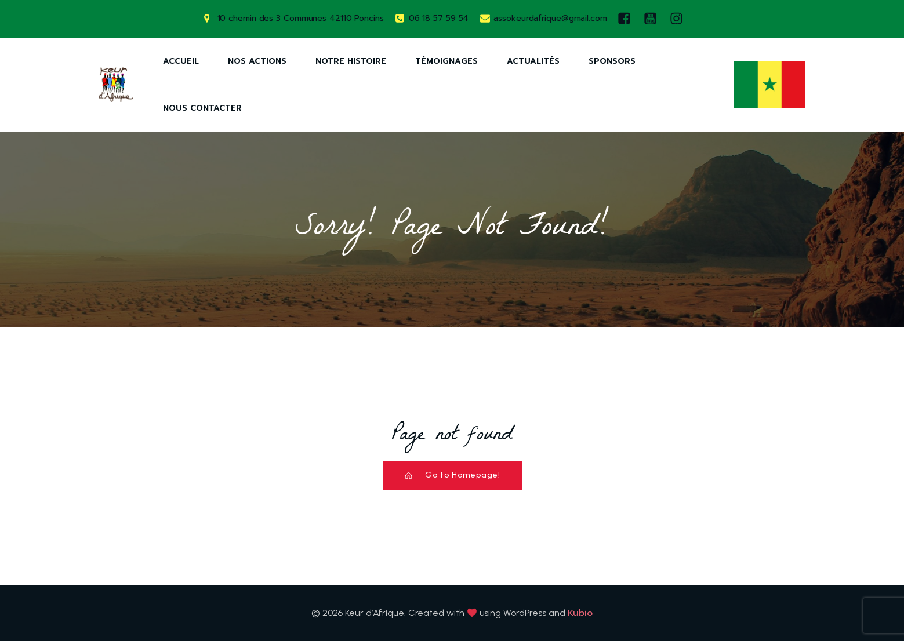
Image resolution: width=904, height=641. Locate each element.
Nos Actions (257, 61)
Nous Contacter (202, 108)
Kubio (580, 613)
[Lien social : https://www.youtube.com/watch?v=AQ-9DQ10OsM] (653, 19)
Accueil (181, 61)
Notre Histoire (350, 61)
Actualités (533, 61)
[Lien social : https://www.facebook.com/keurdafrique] (627, 19)
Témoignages (446, 61)
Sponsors (612, 61)
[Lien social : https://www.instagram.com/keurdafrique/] (679, 19)
